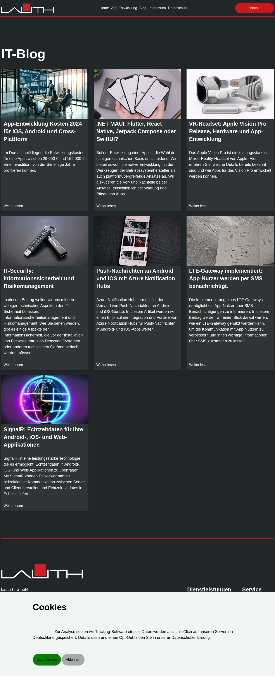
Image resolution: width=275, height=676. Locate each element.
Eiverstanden (47, 659)
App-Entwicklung (124, 8)
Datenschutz (177, 8)
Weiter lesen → (16, 206)
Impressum (157, 8)
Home (104, 8)
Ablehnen (73, 659)
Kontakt (254, 8)
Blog (142, 8)
